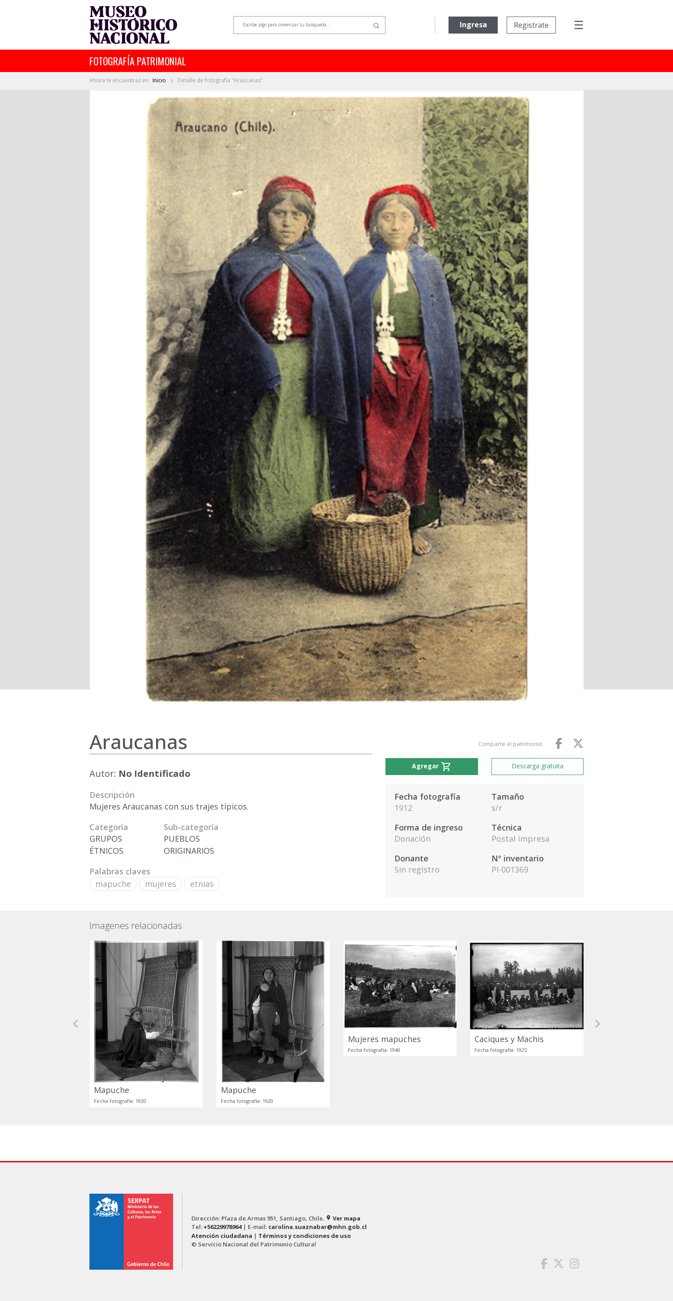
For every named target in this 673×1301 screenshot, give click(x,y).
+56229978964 (222, 1227)
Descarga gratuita (537, 766)
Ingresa (473, 25)
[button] (76, 1024)
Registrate (531, 25)
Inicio (159, 80)
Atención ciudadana (221, 1236)
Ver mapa (343, 1218)
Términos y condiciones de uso (304, 1236)
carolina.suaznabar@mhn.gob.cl (317, 1227)
